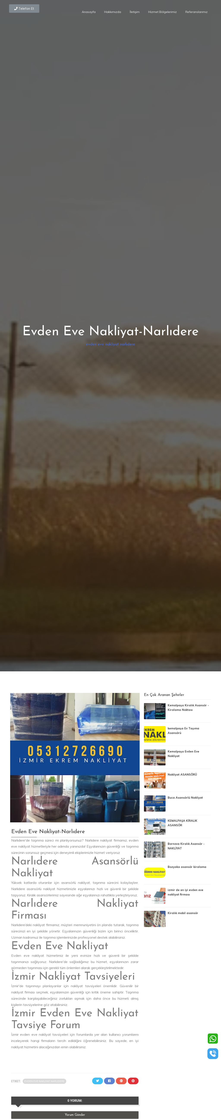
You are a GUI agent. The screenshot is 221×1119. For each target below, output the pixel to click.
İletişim (135, 12)
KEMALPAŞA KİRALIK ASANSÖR (182, 823)
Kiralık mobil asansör (183, 913)
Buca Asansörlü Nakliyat (185, 797)
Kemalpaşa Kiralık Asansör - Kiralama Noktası (188, 707)
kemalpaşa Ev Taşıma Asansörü (183, 731)
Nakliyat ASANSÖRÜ (182, 774)
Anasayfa (89, 12)
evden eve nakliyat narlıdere (110, 344)
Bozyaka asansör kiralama (187, 867)
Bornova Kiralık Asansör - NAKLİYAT (186, 846)
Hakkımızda (112, 12)
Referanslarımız (196, 12)
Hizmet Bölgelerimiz (162, 12)
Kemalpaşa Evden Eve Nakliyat (183, 754)
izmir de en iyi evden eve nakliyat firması (185, 892)
